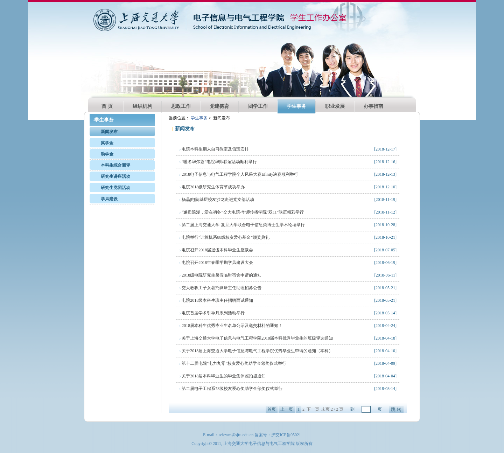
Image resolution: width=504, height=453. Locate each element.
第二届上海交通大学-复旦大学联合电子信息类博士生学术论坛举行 (242, 224)
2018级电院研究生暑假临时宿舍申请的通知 (220, 275)
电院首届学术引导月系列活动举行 (212, 313)
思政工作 (181, 106)
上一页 (286, 409)
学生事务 (296, 106)
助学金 (107, 154)
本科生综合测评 (115, 165)
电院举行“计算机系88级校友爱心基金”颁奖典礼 (224, 237)
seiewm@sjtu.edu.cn (236, 434)
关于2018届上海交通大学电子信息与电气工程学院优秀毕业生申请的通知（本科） (256, 350)
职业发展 (335, 106)
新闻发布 (109, 131)
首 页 (107, 106)
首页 (271, 409)
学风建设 (109, 198)
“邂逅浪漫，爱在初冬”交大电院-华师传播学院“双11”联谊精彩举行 (241, 212)
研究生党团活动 (115, 187)
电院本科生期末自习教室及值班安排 (214, 149)
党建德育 (219, 106)
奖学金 (107, 142)
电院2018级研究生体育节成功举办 (212, 186)
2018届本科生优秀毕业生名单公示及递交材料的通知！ (230, 325)
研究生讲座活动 (115, 176)
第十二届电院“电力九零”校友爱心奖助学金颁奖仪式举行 (232, 363)
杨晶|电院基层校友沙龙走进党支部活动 (216, 199)
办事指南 (373, 106)
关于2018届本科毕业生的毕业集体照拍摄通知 (222, 376)
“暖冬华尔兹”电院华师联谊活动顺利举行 (218, 161)
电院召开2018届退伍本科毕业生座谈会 (216, 250)
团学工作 (258, 106)
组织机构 (142, 106)
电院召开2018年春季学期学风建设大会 (216, 262)
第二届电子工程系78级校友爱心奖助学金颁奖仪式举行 (230, 388)
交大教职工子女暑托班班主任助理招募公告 (220, 287)
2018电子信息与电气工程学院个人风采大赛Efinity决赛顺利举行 (238, 174)
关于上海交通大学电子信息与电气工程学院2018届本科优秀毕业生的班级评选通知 (256, 338)
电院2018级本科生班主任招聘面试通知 (216, 300)
